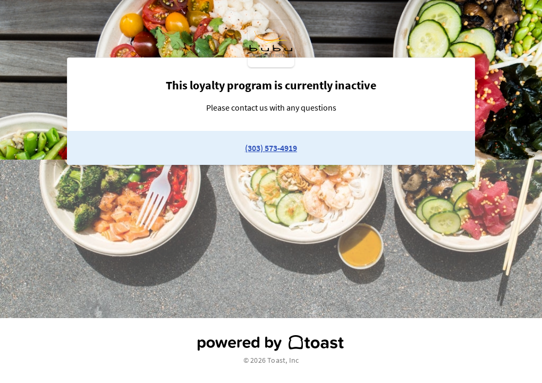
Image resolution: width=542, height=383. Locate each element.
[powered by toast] (271, 343)
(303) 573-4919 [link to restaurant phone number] (271, 148)
